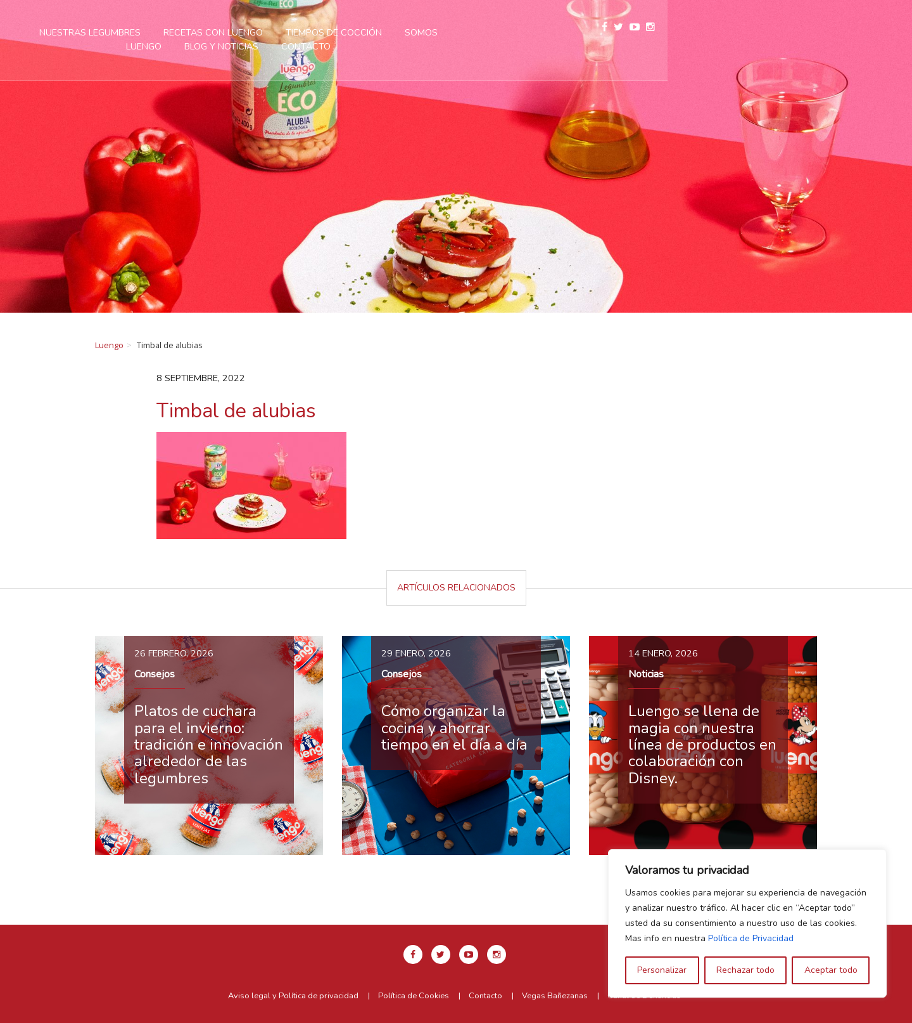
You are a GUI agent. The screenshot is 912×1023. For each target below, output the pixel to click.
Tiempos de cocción (472, 32)
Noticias (646, 674)
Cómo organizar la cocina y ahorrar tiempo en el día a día (454, 728)
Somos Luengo (578, 32)
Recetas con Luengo (352, 32)
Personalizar (662, 970)
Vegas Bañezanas (555, 995)
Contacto (444, 46)
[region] (747, 923)
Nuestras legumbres (228, 32)
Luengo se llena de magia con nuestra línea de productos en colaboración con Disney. (702, 744)
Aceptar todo (831, 970)
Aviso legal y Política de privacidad (293, 995)
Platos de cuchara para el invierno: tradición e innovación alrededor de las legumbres (208, 744)
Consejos (154, 674)
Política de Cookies (413, 995)
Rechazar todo (745, 970)
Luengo (109, 345)
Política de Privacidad (751, 938)
